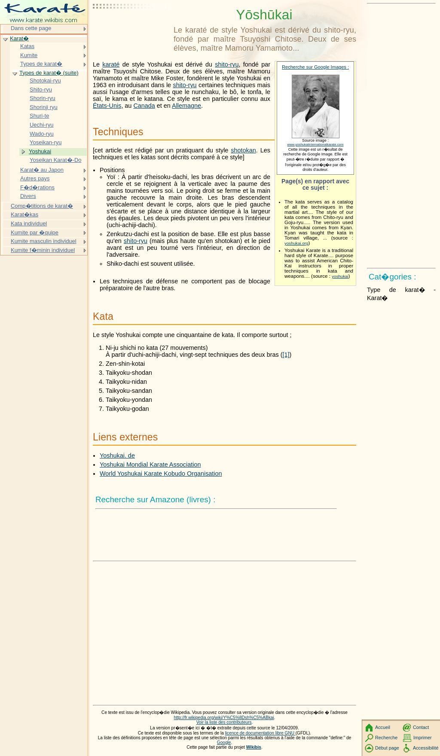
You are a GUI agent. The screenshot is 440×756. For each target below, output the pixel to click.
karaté (110, 64)
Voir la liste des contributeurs (224, 722)
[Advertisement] (131, 28)
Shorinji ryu (44, 107)
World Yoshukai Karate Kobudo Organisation (161, 473)
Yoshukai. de (117, 455)
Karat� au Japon (42, 170)
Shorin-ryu (42, 98)
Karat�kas (24, 214)
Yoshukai (40, 151)
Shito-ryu (41, 89)
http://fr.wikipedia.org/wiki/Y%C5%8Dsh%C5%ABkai (224, 717)
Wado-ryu (42, 134)
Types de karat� (41, 64)
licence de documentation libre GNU (260, 733)
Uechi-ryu (41, 124)
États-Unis (107, 105)
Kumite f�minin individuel (43, 250)
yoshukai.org (296, 243)
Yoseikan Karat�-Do (56, 160)
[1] (286, 354)
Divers (28, 196)
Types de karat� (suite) (49, 73)
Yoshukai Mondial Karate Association (150, 464)
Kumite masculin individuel (43, 241)
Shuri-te (39, 115)
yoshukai (340, 276)
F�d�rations (37, 187)
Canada (144, 105)
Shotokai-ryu (45, 80)
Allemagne (186, 105)
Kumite (28, 55)
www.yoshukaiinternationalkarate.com (315, 144)
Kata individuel (29, 223)
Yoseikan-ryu (45, 142)
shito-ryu (226, 64)
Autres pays (34, 178)
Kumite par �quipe (34, 232)
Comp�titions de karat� (42, 206)
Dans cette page (31, 28)
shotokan (243, 150)
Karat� (19, 38)
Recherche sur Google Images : (315, 67)
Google (224, 742)
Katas (27, 46)
